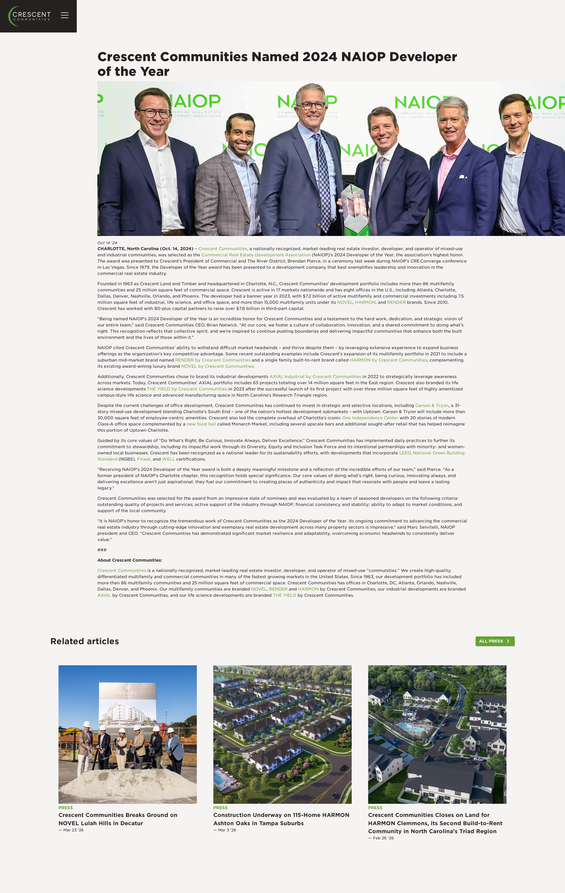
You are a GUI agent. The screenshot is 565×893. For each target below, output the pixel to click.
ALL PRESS (491, 641)
